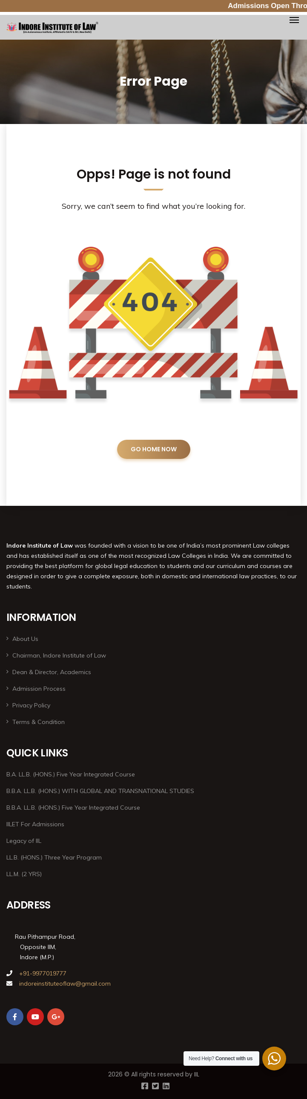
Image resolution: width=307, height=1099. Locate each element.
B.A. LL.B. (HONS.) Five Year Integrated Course (70, 774)
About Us (25, 639)
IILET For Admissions (35, 824)
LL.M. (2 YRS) (24, 874)
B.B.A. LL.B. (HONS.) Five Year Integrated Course (73, 807)
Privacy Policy (31, 705)
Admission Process (39, 688)
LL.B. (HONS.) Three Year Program (54, 857)
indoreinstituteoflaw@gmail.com (65, 983)
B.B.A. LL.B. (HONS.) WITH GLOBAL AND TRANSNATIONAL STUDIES (100, 791)
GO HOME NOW (154, 449)
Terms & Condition (38, 722)
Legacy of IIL (23, 841)
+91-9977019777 (41, 973)
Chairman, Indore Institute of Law (59, 655)
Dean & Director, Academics (51, 672)
